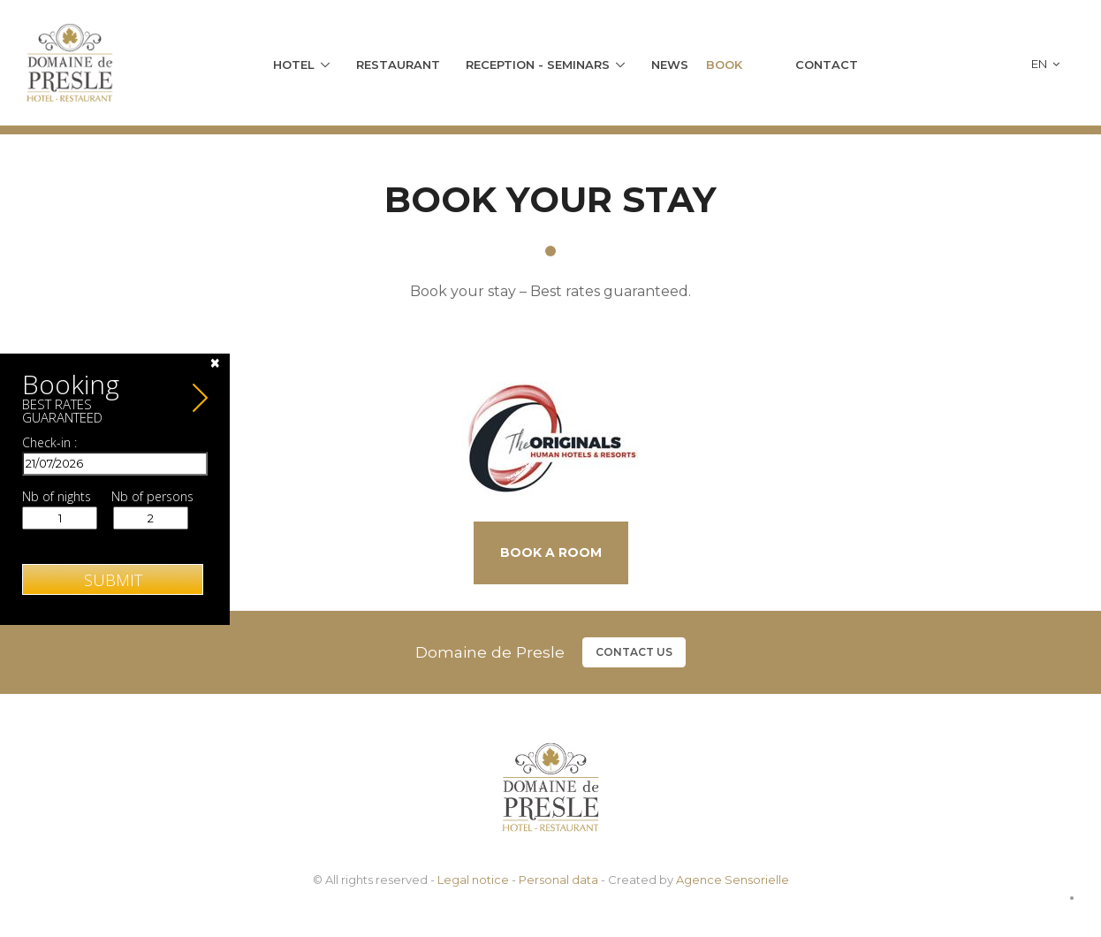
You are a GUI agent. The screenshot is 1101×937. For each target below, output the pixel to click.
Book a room (551, 552)
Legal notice (473, 879)
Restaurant (398, 64)
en (1045, 64)
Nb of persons (152, 497)
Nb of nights (56, 497)
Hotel (294, 64)
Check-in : (49, 443)
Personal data (558, 879)
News (669, 64)
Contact (826, 64)
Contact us (634, 652)
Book (724, 64)
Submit (113, 579)
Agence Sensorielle (732, 879)
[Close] (215, 363)
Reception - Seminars (538, 64)
